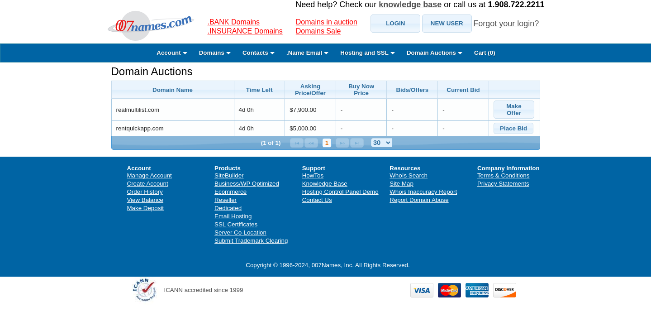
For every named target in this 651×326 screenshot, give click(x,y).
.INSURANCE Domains (245, 31)
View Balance (145, 200)
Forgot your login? (506, 23)
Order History (145, 191)
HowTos (312, 175)
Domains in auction (326, 22)
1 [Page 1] (326, 142)
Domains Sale (318, 31)
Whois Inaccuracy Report (423, 191)
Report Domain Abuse (419, 200)
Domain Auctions (152, 71)
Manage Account (149, 175)
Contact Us (317, 200)
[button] (395, 23)
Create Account (147, 183)
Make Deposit (145, 208)
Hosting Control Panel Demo (340, 191)
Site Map (401, 183)
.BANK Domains (234, 22)
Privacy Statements (503, 183)
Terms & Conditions (503, 175)
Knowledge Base (324, 183)
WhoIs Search (409, 175)
